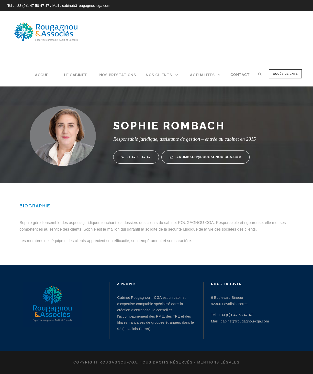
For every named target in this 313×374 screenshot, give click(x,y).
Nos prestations (117, 75)
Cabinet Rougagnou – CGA (139, 297)
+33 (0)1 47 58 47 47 (32, 5)
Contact (240, 75)
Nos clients (159, 75)
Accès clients (285, 73)
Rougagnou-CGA (118, 362)
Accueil (43, 75)
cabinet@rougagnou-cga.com (86, 5)
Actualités (202, 75)
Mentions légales (218, 362)
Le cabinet (75, 75)
